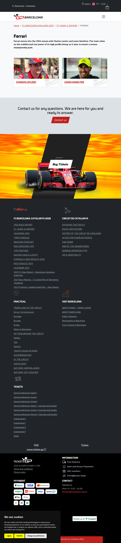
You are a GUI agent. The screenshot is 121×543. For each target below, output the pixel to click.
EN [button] (95, 4)
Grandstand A (20, 418)
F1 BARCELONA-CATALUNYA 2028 (38, 25)
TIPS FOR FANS (21, 250)
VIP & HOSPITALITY (71, 254)
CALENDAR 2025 (21, 267)
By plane (17, 316)
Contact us (60, 120)
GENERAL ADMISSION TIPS (74, 250)
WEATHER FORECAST (24, 242)
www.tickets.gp (36, 449)
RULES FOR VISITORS (72, 229)
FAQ (36, 445)
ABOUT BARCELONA (71, 312)
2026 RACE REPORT (23, 224)
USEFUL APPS (20, 363)
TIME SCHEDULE (21, 237)
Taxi (15, 342)
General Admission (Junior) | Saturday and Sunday (35, 410)
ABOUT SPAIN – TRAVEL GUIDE (76, 307)
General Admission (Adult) (25, 393)
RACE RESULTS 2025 (23, 263)
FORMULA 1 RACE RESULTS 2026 (29, 259)
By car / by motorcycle (24, 312)
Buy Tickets (60, 164)
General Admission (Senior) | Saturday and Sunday (35, 414)
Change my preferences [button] (36, 536)
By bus (16, 325)
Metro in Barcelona (22, 329)
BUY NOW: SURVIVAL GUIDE (26, 368)
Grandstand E (20, 427)
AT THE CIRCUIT (21, 359)
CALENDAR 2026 (21, 233)
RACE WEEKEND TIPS (24, 246)
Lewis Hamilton (74, 82)
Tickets (84, 445)
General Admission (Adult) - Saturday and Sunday (35, 405)
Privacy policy (20, 472)
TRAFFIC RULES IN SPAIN (25, 350)
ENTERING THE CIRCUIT (73, 224)
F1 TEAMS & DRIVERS (66, 25)
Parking (17, 337)
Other (16, 436)
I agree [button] (8, 536)
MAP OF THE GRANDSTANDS (75, 246)
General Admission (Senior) (25, 401)
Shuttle (17, 346)
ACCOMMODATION (22, 355)
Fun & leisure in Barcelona (74, 325)
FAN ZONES (67, 242)
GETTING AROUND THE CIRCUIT (29, 333)
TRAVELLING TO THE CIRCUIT (28, 307)
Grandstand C (20, 423)
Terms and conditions (23, 469)
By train (17, 320)
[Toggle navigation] (103, 16)
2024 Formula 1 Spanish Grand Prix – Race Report (36, 287)
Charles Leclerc (26, 82)
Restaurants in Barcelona (73, 320)
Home (16, 25)
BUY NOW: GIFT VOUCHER (26, 372)
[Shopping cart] (107, 8)
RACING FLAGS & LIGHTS (26, 254)
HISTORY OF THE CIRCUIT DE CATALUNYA (81, 233)
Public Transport (69, 316)
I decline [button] (19, 536)
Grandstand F (20, 431)
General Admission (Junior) (25, 397)
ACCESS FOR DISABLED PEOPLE (77, 237)
